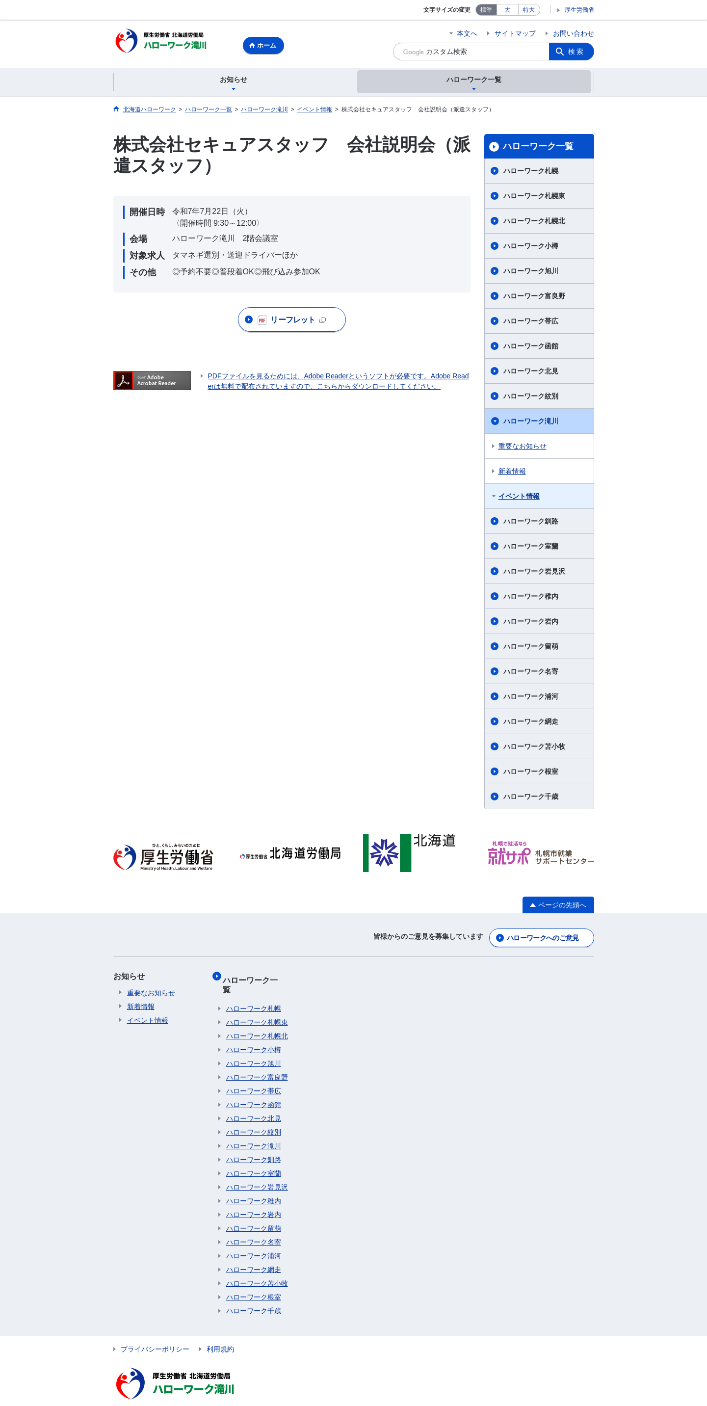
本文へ (467, 33)
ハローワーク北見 (530, 372)
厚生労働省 (579, 9)
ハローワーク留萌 (530, 648)
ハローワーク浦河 (530, 698)
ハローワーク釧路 (530, 523)
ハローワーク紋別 (530, 397)
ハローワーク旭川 (530, 272)
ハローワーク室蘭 (530, 548)
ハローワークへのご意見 (542, 937)
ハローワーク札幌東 (534, 197)
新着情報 (512, 473)
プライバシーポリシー (155, 1332)
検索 (576, 51)
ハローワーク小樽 (530, 247)
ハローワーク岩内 (530, 623)
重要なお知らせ (522, 447)
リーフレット (292, 321)
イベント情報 (519, 498)
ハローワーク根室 (530, 773)
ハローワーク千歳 (530, 798)
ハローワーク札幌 (530, 172)
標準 (486, 9)
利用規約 (220, 1332)
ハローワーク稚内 (530, 598)
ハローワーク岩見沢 (534, 573)
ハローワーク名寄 (530, 673)
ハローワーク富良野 (534, 297)
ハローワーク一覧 (538, 148)
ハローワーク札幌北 (534, 222)
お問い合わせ (573, 33)
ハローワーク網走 (530, 723)
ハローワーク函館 (530, 347)
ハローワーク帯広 (530, 322)
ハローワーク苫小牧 (534, 748)
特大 (529, 9)
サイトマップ (515, 33)
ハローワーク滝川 (530, 422)
